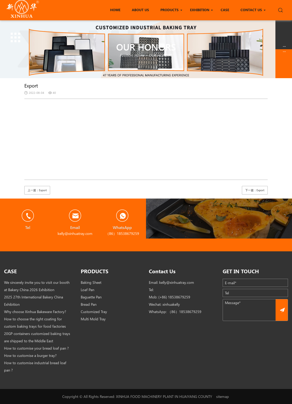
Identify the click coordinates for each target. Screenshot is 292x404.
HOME (115, 10)
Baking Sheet (91, 282)
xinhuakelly (171, 304)
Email (75, 227)
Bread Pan (89, 304)
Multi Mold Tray (93, 319)
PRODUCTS (169, 10)
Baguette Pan (91, 297)
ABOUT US (140, 10)
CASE (225, 10)
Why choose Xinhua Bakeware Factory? (35, 311)
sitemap (222, 396)
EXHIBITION (199, 10)
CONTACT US (251, 10)
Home (139, 55)
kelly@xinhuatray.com (176, 282)
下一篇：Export (254, 190)
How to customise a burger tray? (30, 355)
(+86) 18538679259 (174, 297)
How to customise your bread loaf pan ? (36, 348)
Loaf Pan (87, 289)
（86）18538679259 (184, 311)
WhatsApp (122, 227)
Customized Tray (94, 311)
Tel (27, 227)
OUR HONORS (160, 55)
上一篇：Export (37, 190)
